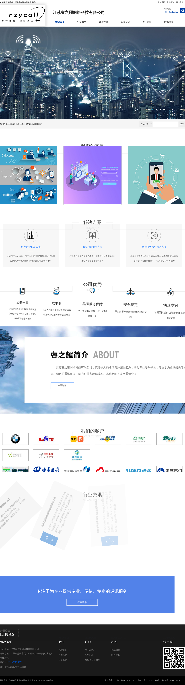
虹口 (151, 680)
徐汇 (128, 680)
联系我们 (169, 22)
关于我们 (147, 22)
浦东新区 (164, 680)
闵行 (172, 680)
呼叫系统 (89, 650)
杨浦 (157, 680)
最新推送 (170, 2)
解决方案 (103, 22)
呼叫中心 (115, 655)
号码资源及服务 (92, 660)
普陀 (146, 680)
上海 (117, 680)
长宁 (134, 680)
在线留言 (63, 655)
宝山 (178, 680)
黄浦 (123, 680)
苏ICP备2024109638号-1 (43, 680)
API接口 (89, 655)
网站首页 (60, 22)
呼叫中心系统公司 (92, 73)
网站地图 (161, 2)
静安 (140, 680)
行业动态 (115, 650)
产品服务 (81, 22)
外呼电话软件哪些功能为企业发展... (24, 520)
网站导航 (179, 2)
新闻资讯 (125, 22)
